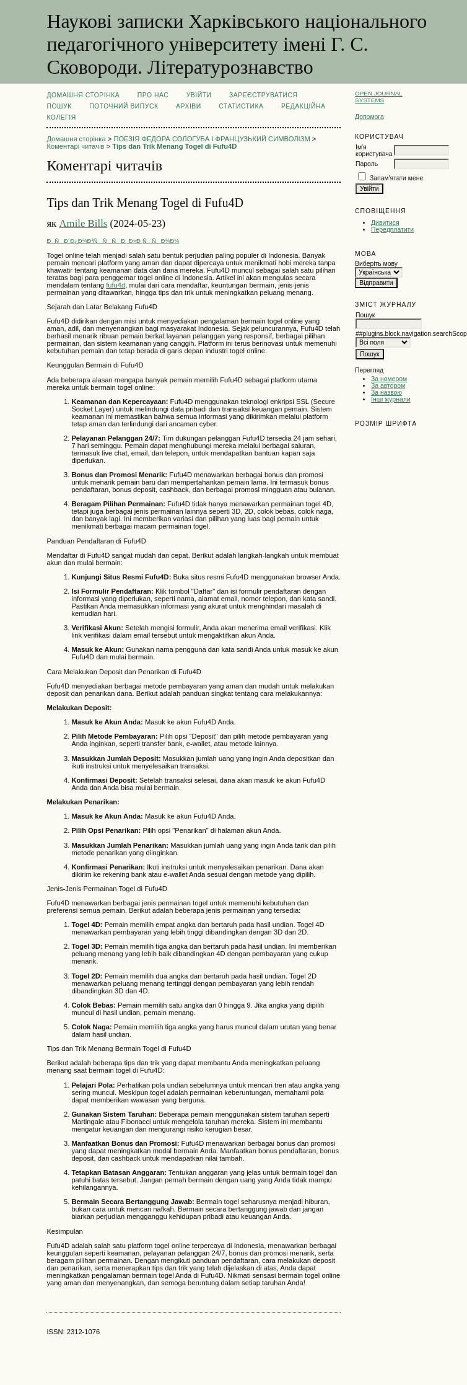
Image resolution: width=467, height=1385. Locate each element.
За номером (389, 379)
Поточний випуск (123, 106)
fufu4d (115, 285)
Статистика (241, 106)
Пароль (367, 163)
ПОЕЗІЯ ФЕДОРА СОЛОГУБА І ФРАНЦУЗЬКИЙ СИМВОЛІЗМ (211, 139)
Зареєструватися (263, 95)
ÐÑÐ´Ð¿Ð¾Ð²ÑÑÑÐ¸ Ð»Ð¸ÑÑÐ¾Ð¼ (112, 240)
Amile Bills (83, 223)
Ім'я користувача (374, 150)
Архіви (188, 106)
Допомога (369, 116)
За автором (388, 385)
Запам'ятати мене (396, 178)
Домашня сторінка (83, 95)
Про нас (153, 95)
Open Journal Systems (379, 96)
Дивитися (385, 222)
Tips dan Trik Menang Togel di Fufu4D (174, 146)
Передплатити (392, 229)
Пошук (58, 106)
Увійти (199, 95)
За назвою (386, 392)
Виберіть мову (376, 263)
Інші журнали (390, 399)
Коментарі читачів (75, 146)
